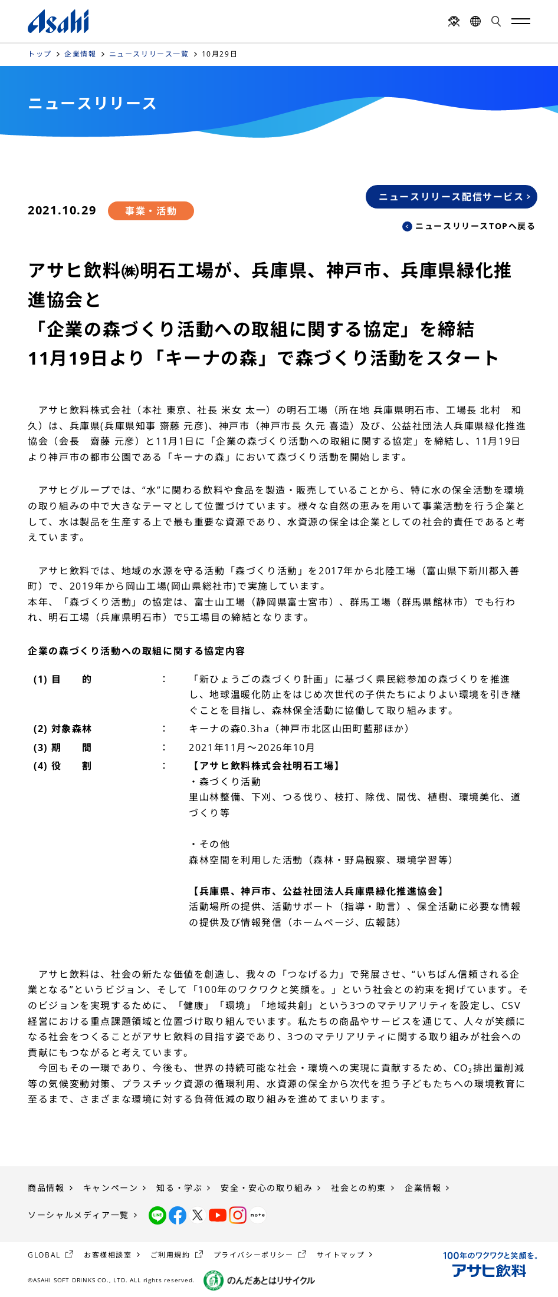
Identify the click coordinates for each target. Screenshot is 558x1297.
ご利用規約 (170, 1255)
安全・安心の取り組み (267, 1187)
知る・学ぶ (179, 1187)
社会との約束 (358, 1187)
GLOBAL (44, 1255)
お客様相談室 (108, 1255)
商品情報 (46, 1187)
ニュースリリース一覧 (149, 54)
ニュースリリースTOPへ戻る (475, 225)
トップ (40, 54)
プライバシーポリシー (254, 1255)
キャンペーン (111, 1187)
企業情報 (80, 54)
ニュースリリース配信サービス (451, 196)
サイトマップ (341, 1255)
